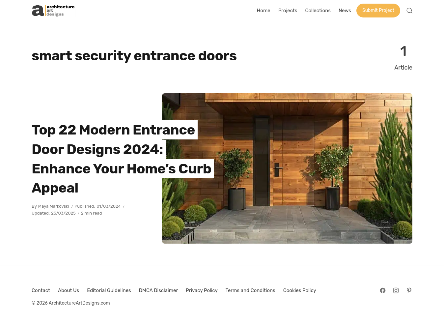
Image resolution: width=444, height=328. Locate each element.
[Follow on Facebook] (383, 290)
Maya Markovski (53, 206)
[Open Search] (409, 10)
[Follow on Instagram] (396, 290)
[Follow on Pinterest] (409, 290)
